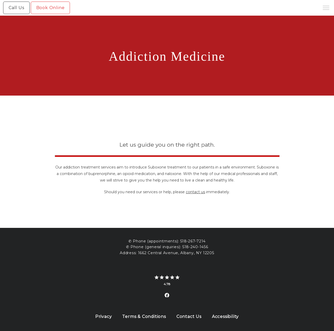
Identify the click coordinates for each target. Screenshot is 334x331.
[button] (326, 8)
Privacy (103, 316)
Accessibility (225, 316)
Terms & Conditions (144, 316)
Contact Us (188, 316)
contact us (195, 192)
